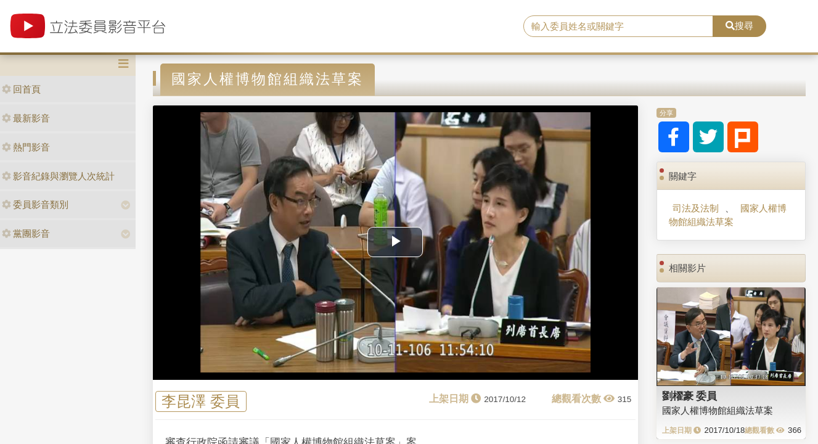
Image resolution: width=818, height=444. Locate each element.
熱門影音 (26, 147)
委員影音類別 (35, 204)
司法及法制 (696, 208)
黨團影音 (26, 233)
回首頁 (21, 89)
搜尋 (739, 25)
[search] (618, 26)
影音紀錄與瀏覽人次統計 (58, 176)
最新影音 (26, 118)
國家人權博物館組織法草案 (728, 214)
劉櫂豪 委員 (690, 395)
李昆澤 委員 (201, 401)
